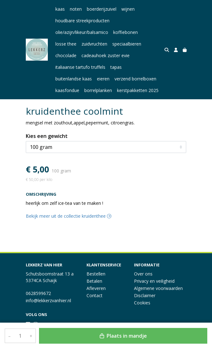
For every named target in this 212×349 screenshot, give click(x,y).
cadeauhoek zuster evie (105, 55)
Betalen (94, 281)
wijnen (128, 9)
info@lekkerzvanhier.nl (48, 300)
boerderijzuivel (101, 9)
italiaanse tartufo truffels (80, 67)
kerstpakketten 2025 (138, 90)
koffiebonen (125, 32)
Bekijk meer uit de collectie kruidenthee (68, 216)
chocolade (65, 55)
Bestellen (95, 274)
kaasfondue (67, 90)
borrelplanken (98, 90)
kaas (60, 9)
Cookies (142, 303)
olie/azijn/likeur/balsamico (81, 32)
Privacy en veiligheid (154, 281)
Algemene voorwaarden (158, 288)
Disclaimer (144, 295)
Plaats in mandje (123, 335)
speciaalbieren (126, 44)
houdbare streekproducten (82, 21)
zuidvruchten (94, 44)
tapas (116, 67)
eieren (103, 79)
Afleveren (96, 288)
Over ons (143, 274)
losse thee (65, 44)
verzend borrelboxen (135, 79)
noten (76, 9)
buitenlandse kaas (73, 79)
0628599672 (38, 293)
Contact (94, 295)
